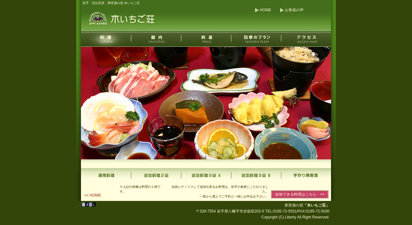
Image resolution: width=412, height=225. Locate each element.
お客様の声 (294, 10)
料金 (206, 39)
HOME (265, 10)
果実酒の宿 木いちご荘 (123, 18)
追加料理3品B (256, 174)
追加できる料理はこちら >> (299, 194)
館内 (156, 39)
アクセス (306, 39)
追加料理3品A (206, 174)
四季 (256, 39)
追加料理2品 (156, 174)
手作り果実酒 (306, 174)
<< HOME (92, 195)
